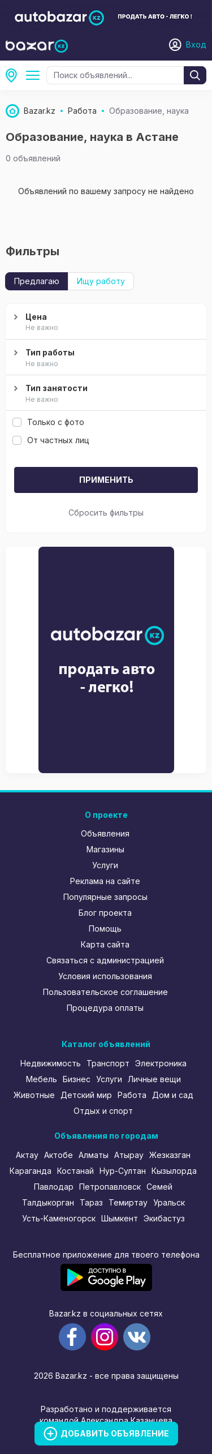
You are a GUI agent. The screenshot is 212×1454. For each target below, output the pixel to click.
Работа (132, 1095)
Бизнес (76, 1079)
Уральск (169, 1202)
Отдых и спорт (103, 1111)
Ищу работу (101, 281)
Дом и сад (172, 1095)
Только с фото (48, 422)
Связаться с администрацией (105, 960)
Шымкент (119, 1218)
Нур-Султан (122, 1171)
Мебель (41, 1079)
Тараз (91, 1202)
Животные (34, 1095)
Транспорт (107, 1063)
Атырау (129, 1155)
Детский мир (86, 1095)
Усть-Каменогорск (59, 1218)
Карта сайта (105, 944)
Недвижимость (50, 1063)
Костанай (75, 1171)
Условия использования (105, 976)
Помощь (105, 928)
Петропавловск (110, 1186)
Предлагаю (36, 281)
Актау (27, 1155)
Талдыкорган (48, 1202)
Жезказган (170, 1155)
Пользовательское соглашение (105, 992)
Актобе (58, 1155)
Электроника (161, 1063)
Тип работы (104, 358)
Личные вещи (154, 1079)
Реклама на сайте (105, 881)
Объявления (105, 833)
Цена (104, 322)
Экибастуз (164, 1218)
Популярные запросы (105, 897)
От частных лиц (50, 440)
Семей (159, 1186)
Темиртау (128, 1202)
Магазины (105, 849)
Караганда (30, 1171)
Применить (106, 479)
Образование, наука (35, 75)
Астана (15, 75)
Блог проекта (105, 912)
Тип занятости (104, 394)
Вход (196, 44)
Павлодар (53, 1186)
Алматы (94, 1155)
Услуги (105, 865)
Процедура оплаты (105, 1008)
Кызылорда (174, 1171)
